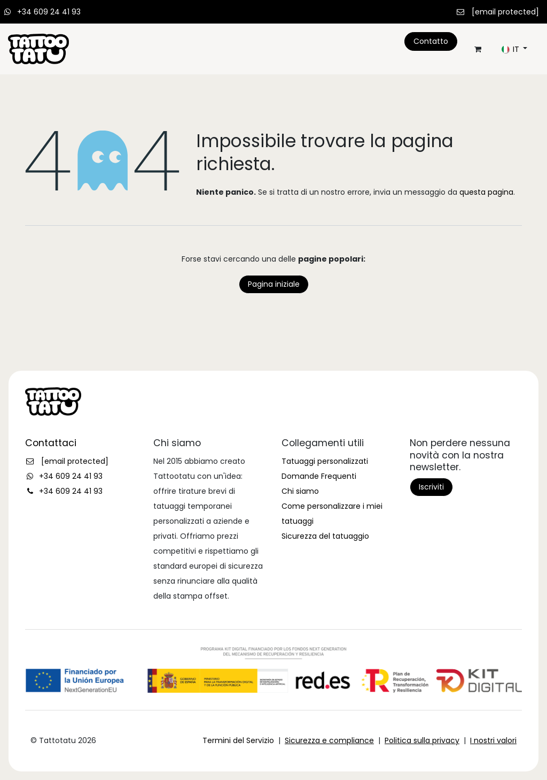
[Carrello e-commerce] (477, 49)
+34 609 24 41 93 (49, 11)
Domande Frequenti (319, 476)
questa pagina (486, 192)
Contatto (430, 41)
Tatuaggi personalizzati (325, 461)
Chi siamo (300, 491)
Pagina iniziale (274, 284)
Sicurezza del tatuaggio (325, 536)
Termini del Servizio (238, 740)
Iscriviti (431, 486)
